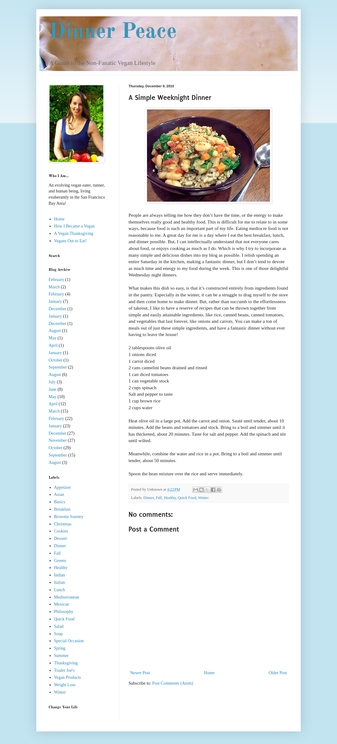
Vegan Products (67, 677)
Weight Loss (65, 685)
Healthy (170, 498)
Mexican (61, 604)
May (53, 338)
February (56, 279)
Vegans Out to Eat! (70, 241)
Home (209, 673)
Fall (159, 498)
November (58, 440)
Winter (203, 498)
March (54, 287)
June (53, 389)
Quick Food (187, 498)
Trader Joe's (64, 670)
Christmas (63, 524)
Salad (59, 626)
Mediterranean (66, 597)
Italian (59, 582)
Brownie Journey (69, 516)
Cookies (61, 531)
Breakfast (62, 509)
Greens (60, 560)
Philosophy (63, 611)
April (53, 345)
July (52, 382)
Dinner (148, 498)
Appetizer (62, 487)
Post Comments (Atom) (172, 683)
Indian (59, 575)
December (57, 309)
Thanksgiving (66, 663)
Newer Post (140, 673)
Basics (59, 502)
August (55, 330)
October (55, 360)
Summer (61, 655)
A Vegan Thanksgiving (73, 233)
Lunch (59, 590)
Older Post (278, 673)
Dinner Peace (113, 32)
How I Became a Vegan (74, 226)
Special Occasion (69, 641)
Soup (58, 633)
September (58, 367)
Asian (59, 494)
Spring (59, 648)
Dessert (60, 538)
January (55, 301)
